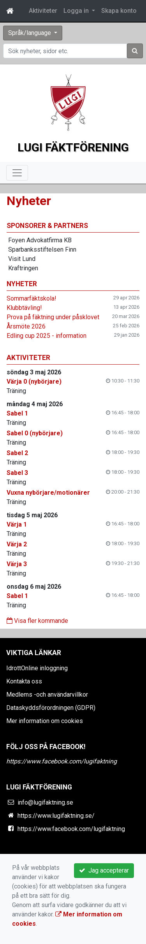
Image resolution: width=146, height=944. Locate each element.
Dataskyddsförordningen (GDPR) (50, 707)
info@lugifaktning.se (45, 802)
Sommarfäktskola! (31, 298)
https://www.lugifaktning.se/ (56, 815)
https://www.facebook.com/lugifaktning (61, 761)
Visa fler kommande (37, 620)
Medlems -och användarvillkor (47, 694)
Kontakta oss (24, 681)
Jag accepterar (104, 870)
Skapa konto (119, 10)
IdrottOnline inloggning (37, 668)
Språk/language (30, 33)
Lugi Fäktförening (73, 147)
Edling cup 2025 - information (46, 335)
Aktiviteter (43, 10)
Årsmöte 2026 (26, 326)
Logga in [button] (76, 10)
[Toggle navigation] (17, 173)
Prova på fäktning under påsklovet (53, 317)
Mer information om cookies (44, 721)
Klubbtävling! (24, 307)
